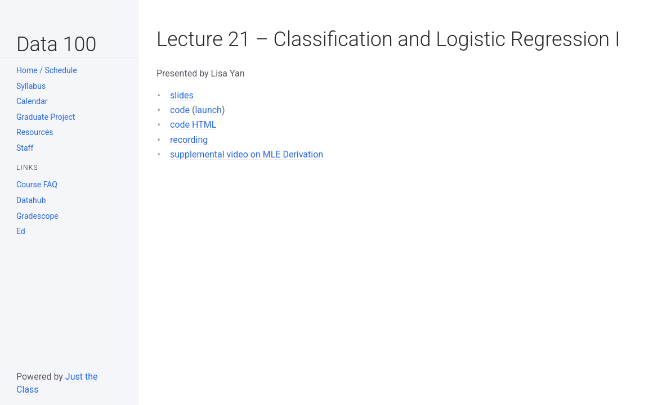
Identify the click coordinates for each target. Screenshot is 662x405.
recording (189, 139)
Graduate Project (45, 117)
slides (182, 95)
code (180, 110)
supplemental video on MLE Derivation (246, 154)
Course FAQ (36, 184)
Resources (34, 132)
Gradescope (37, 216)
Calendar (32, 101)
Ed (20, 231)
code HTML (193, 124)
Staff (24, 147)
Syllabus (31, 86)
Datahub (31, 200)
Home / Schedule (46, 70)
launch (208, 110)
